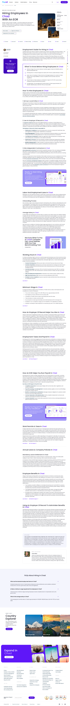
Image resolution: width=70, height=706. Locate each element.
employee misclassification (32, 158)
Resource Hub (45, 676)
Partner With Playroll (59, 683)
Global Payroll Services (8, 676)
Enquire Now (10, 70)
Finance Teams (33, 670)
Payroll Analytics (7, 675)
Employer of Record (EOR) (9, 672)
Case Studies (58, 672)
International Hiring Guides (9, 5)
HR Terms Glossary (46, 684)
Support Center (58, 680)
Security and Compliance (22, 686)
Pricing (30, 2)
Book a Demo (64, 2)
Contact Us (57, 681)
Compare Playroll (58, 670)
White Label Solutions (8, 678)
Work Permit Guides (46, 686)
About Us (57, 678)
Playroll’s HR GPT (7, 680)
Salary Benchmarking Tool (48, 680)
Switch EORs (19, 676)
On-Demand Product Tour (48, 670)
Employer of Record (28, 122)
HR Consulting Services (8, 689)
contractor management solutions (34, 160)
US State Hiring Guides (47, 675)
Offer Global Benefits (8, 688)
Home (3, 5)
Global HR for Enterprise (34, 685)
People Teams (32, 672)
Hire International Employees (20, 671)
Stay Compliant (20, 678)
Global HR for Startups (34, 680)
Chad (15, 5)
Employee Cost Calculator (48, 678)
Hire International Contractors (20, 674)
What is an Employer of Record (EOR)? (47, 688)
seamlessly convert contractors (41, 164)
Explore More (9, 628)
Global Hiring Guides (47, 673)
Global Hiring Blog (46, 672)
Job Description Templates (46, 682)
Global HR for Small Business (33, 682)
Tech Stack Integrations (21, 685)
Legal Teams (32, 673)
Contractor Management (9, 673)
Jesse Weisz (8, 49)
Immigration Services (8, 686)
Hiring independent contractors (29, 150)
